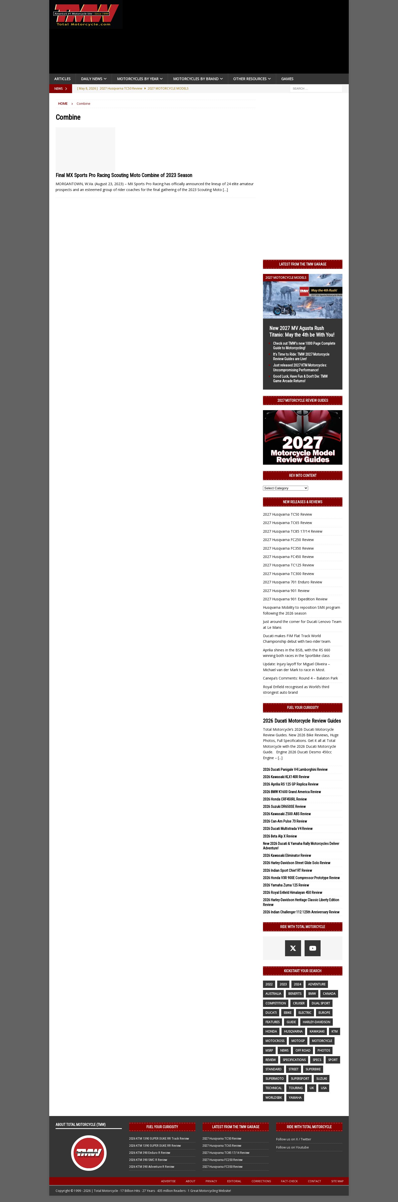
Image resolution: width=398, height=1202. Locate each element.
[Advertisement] (238, 38)
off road (302, 1050)
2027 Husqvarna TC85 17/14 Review (292, 531)
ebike (287, 1013)
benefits (294, 993)
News (284, 1050)
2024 (297, 984)
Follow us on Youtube (292, 1147)
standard (273, 1069)
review (271, 1060)
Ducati (271, 1013)
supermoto (275, 1078)
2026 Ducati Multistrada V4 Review (287, 829)
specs (317, 1060)
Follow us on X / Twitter (293, 1139)
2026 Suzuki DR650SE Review (284, 807)
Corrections (261, 1181)
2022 (269, 984)
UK (312, 1088)
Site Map (337, 1181)
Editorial (234, 1181)
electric (304, 1013)
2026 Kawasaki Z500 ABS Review (287, 814)
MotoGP (298, 1041)
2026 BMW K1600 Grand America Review (292, 792)
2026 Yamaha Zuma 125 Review (286, 885)
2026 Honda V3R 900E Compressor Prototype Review (301, 878)
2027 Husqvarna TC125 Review (288, 565)
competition (276, 1003)
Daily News (91, 78)
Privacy (211, 1181)
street (293, 1069)
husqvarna (293, 1031)
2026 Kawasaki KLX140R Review (286, 777)
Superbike (313, 1069)
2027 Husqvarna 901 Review (286, 590)
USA (324, 1088)
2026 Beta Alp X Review (280, 836)
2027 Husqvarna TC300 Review (288, 573)
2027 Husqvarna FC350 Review (288, 548)
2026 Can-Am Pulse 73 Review (285, 821)
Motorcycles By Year (137, 78)
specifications (294, 1060)
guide (291, 1022)
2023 (283, 984)
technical (274, 1088)
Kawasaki (317, 1031)
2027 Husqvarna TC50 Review (287, 514)
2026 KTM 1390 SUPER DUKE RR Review (155, 1145)
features (272, 1022)
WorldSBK (274, 1097)
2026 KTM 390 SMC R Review (148, 1160)
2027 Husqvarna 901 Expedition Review (295, 599)
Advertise (168, 1181)
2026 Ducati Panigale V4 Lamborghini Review (295, 770)
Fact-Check (289, 1181)
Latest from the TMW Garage (302, 264)
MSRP (269, 1050)
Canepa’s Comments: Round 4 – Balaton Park (300, 678)
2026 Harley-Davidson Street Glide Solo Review (296, 863)
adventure (316, 984)
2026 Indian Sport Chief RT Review (287, 870)
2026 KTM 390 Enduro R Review (149, 1153)
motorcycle (322, 1041)
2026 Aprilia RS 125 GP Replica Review (290, 784)
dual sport (321, 1003)
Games (287, 78)
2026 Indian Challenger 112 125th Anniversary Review (301, 912)
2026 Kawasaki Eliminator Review (287, 855)
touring (296, 1088)
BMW (312, 993)
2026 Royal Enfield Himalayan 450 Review (292, 893)
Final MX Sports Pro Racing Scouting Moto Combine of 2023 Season (124, 175)
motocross (275, 1041)
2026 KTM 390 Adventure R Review (151, 1167)
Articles (62, 78)
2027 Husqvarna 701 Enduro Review (292, 582)
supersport (300, 1078)
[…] (225, 189)
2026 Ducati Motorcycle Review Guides (302, 721)
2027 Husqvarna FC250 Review (288, 539)
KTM (334, 1031)
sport (333, 1060)
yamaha (295, 1097)
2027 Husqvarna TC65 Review (287, 522)
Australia (273, 993)
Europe (324, 1013)
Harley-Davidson (316, 1022)
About (190, 1181)
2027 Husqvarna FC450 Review (288, 556)
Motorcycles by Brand (196, 78)
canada (329, 993)
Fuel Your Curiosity (303, 708)
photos (324, 1050)
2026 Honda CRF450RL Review (285, 799)
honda (271, 1031)
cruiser (299, 1003)
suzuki (321, 1078)
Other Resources (250, 78)
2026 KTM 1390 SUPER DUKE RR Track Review (159, 1138)
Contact (314, 1181)
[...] (280, 757)
